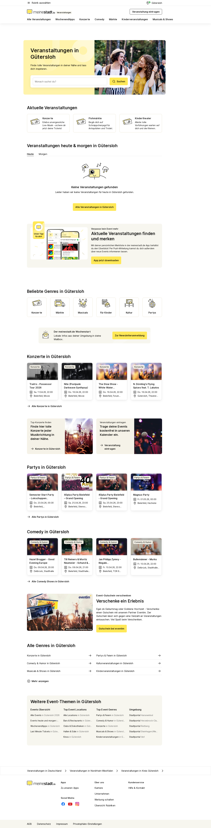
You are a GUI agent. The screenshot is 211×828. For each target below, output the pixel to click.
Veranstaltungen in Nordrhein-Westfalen (88, 771)
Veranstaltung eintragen (110, 447)
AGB (29, 823)
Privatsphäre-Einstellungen (87, 823)
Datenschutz (44, 823)
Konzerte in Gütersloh (45, 449)
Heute (30, 154)
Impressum (62, 823)
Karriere (99, 787)
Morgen (43, 154)
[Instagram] (77, 804)
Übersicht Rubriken (105, 805)
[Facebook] (63, 804)
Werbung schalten (104, 799)
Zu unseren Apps (70, 787)
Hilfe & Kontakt (136, 787)
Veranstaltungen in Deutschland (44, 770)
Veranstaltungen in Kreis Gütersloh (136, 771)
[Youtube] (70, 804)
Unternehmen (102, 793)
